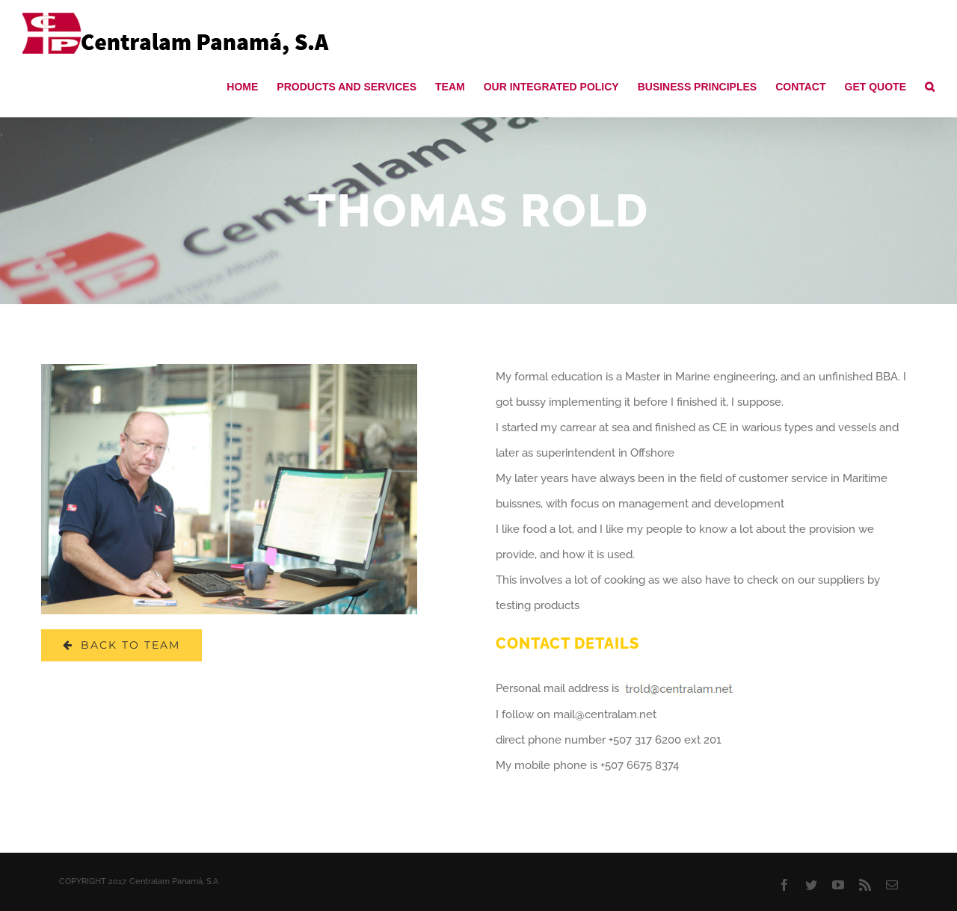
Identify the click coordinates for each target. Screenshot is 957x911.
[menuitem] (252, 86)
